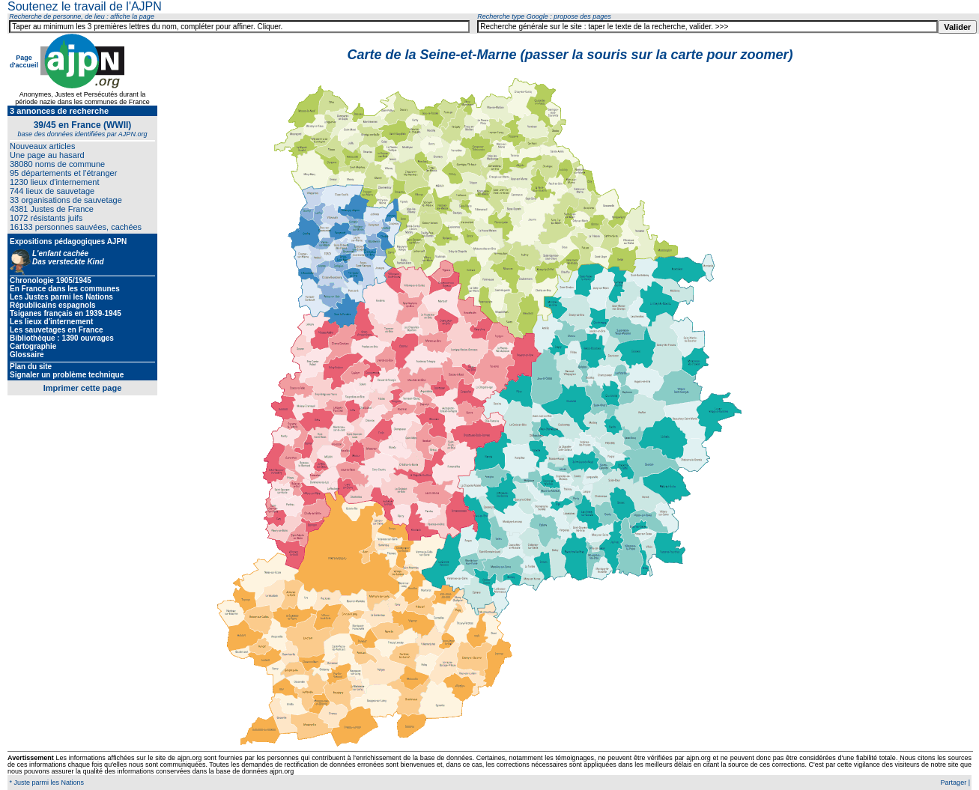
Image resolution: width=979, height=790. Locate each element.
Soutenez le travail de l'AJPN (84, 6)
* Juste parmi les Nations (45, 782)
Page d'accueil (24, 61)
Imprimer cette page (82, 387)
